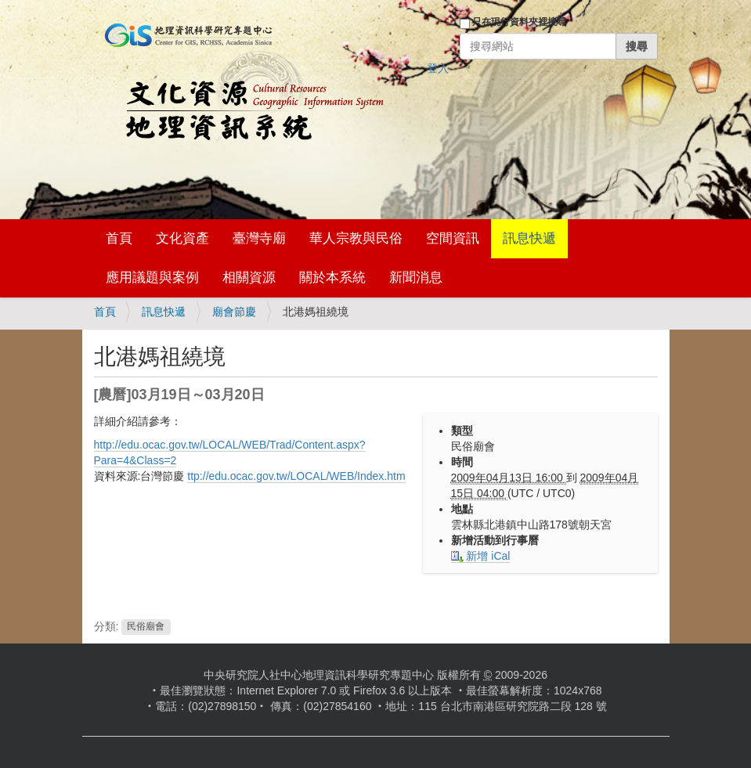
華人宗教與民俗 (356, 238)
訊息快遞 (529, 238)
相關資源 (249, 277)
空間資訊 (452, 238)
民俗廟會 (145, 627)
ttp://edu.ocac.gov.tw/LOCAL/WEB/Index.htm (296, 476)
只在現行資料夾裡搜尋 (519, 21)
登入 (438, 68)
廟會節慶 (234, 311)
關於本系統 (332, 277)
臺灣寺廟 (259, 238)
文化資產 (182, 238)
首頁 (119, 238)
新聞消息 (415, 277)
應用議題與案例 (152, 277)
